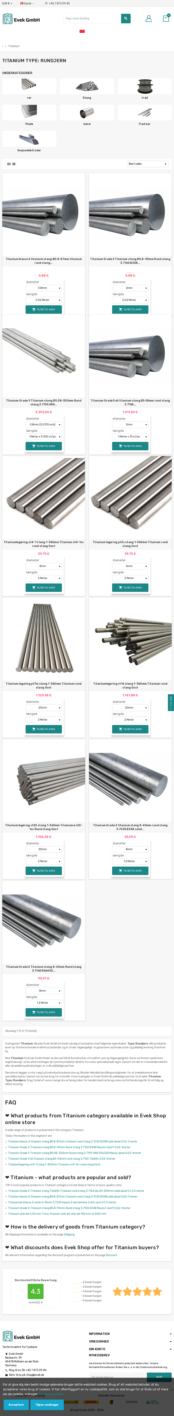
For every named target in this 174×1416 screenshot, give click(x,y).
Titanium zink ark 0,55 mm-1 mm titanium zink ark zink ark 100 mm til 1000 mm (57, 1214)
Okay (159, 1377)
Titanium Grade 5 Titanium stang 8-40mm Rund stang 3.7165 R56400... (44, 968)
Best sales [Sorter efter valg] (135, 163)
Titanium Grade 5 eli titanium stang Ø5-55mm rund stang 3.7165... (130, 402)
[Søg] (97, 18)
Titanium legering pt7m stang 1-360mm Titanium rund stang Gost (44, 685)
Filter (171, 703)
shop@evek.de (35, 1375)
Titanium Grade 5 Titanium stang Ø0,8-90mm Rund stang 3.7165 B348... (130, 261)
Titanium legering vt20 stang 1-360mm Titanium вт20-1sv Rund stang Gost (43, 827)
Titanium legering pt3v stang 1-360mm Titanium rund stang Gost (130, 544)
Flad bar (145, 124)
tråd (145, 97)
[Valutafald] (7, 4)
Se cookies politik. (51, 1394)
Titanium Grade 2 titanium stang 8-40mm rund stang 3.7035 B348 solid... (130, 827)
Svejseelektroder (29, 150)
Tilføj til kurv (43, 309)
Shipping (69, 1234)
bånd (87, 124)
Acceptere (16, 1404)
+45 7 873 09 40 (57, 3)
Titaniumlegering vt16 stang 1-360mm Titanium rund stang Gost (130, 685)
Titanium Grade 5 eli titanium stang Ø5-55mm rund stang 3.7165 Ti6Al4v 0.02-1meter (61, 1158)
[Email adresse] (118, 1377)
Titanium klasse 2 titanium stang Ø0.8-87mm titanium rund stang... (44, 261)
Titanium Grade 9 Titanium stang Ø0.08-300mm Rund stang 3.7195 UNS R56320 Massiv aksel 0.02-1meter (74, 1153)
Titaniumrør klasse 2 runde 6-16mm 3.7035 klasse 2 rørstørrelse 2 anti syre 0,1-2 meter (62, 1202)
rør (29, 97)
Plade (29, 124)
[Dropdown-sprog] (27, 4)
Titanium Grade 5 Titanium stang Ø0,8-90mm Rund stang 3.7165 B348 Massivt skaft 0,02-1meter (69, 1147)
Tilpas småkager (47, 1404)
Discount (111, 1255)
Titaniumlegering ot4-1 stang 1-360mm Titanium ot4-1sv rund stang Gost (44, 544)
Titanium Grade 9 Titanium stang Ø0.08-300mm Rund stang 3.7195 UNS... (43, 402)
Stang (87, 97)
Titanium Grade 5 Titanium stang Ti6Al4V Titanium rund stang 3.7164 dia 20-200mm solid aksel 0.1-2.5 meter (76, 1191)
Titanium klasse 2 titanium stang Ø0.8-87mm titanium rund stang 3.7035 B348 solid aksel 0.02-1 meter (72, 1141)
